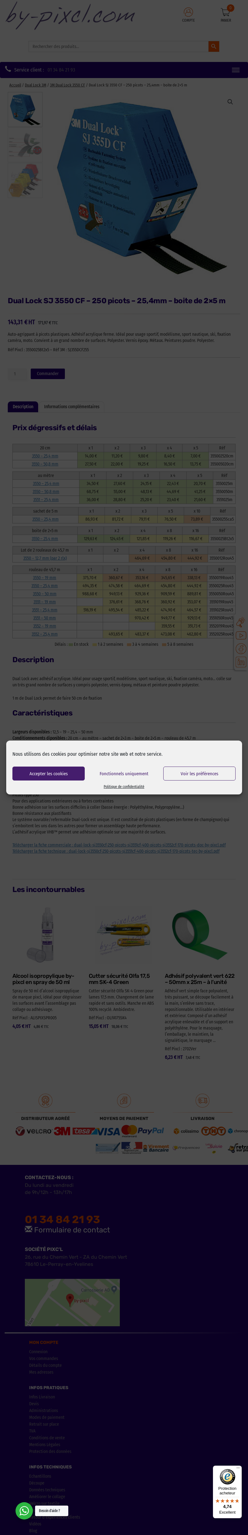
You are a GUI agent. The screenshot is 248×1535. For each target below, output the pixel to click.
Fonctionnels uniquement (124, 773)
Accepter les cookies (48, 773)
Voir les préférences (199, 773)
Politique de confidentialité (124, 787)
